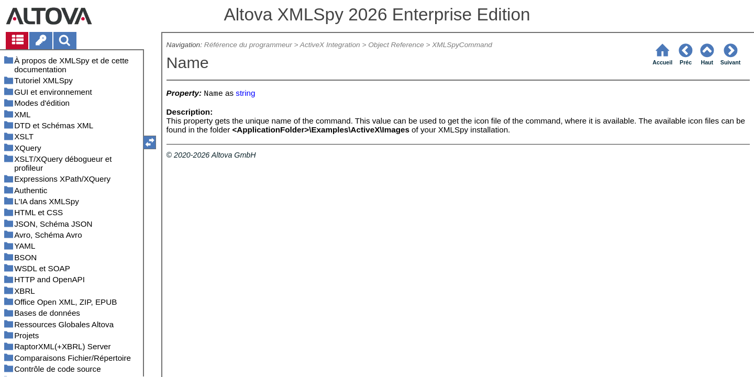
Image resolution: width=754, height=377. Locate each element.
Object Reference (396, 45)
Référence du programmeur (248, 45)
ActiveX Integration (330, 45)
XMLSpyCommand (462, 45)
